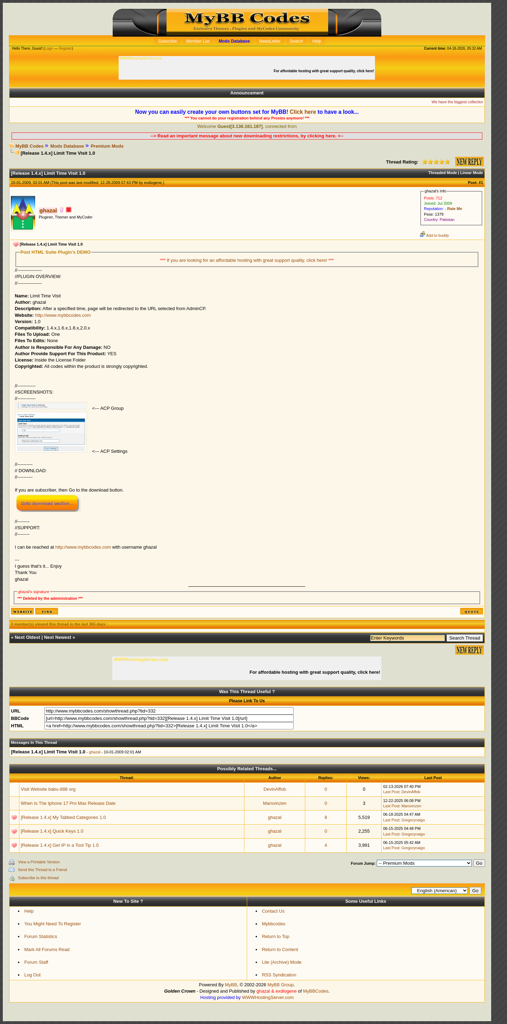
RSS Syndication (279, 974)
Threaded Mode (442, 173)
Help (29, 911)
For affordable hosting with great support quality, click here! (324, 71)
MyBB (231, 984)
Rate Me (454, 208)
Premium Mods (107, 146)
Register (65, 48)
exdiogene (153, 182)
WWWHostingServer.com (268, 997)
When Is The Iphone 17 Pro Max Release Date (68, 803)
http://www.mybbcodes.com (63, 315)
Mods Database (67, 146)
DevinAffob (275, 789)
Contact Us (273, 911)
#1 (481, 182)
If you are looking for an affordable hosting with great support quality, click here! (247, 260)
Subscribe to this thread (38, 878)
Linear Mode (471, 173)
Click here (303, 112)
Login (49, 48)
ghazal (94, 752)
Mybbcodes (273, 923)
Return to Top (275, 936)
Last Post (391, 792)
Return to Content (280, 949)
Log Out (32, 974)
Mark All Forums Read (47, 949)
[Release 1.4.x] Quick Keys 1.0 (52, 831)
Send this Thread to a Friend (42, 870)
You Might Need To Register (52, 923)
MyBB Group (281, 984)
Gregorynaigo (413, 820)
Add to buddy (434, 235)
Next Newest (57, 637)
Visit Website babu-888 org (48, 789)
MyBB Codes (29, 146)
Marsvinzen (274, 803)
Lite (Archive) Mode (282, 962)
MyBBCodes (315, 991)
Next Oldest (27, 637)
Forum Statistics (40, 936)
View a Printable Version (39, 862)
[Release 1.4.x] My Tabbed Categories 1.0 (63, 817)
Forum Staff (36, 962)
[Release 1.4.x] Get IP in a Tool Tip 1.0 (60, 845)
